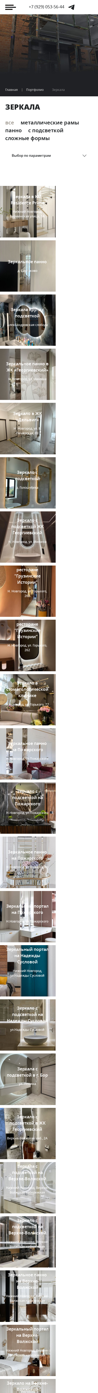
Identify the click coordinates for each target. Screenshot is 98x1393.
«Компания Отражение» (37, 1377)
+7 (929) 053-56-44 (46, 7)
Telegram (71, 7)
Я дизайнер (22, 1358)
